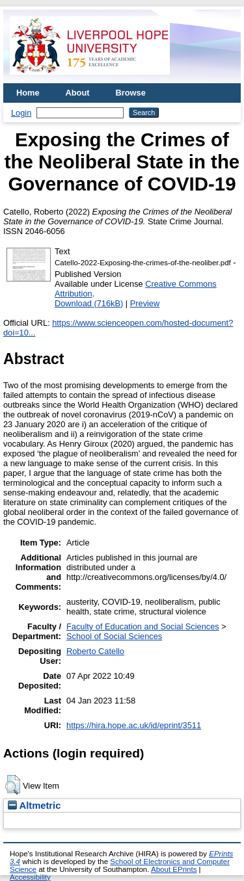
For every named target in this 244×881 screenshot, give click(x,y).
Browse (131, 93)
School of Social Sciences (114, 636)
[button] (12, 785)
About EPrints (174, 869)
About (78, 93)
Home (28, 93)
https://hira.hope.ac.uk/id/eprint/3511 (133, 725)
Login (21, 113)
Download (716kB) (89, 303)
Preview (145, 303)
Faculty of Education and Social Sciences (142, 626)
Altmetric (34, 805)
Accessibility (30, 877)
